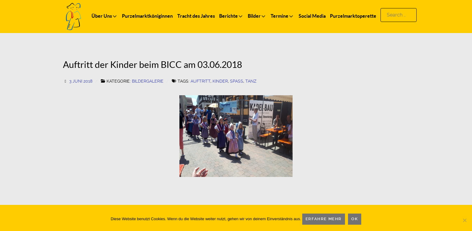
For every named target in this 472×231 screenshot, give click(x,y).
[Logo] (73, 16)
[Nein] (464, 220)
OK (354, 219)
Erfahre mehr (324, 219)
